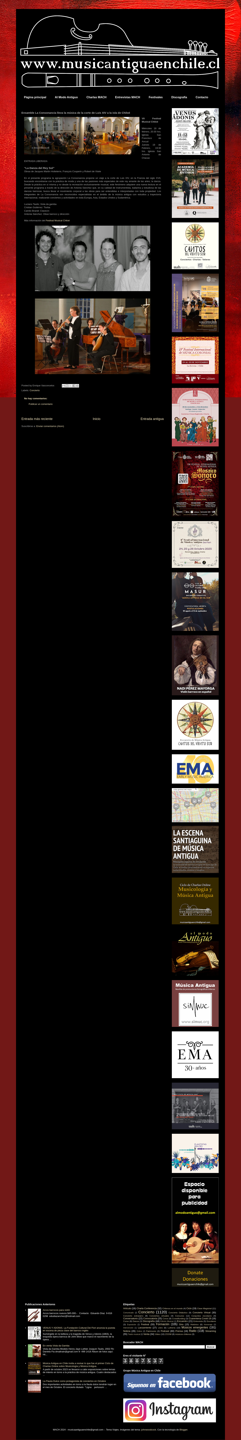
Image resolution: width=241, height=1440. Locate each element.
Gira (181, 1324)
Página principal (35, 97)
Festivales (156, 97)
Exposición (131, 1325)
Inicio (96, 419)
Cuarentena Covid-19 (200, 1318)
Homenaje (208, 1325)
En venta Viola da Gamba (56, 1345)
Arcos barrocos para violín (56, 1310)
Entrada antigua (152, 419)
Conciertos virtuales (159, 1316)
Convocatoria (150, 1318)
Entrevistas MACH (127, 97)
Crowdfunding (178, 1318)
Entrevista (198, 1321)
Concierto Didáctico (178, 1312)
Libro (160, 1327)
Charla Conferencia (147, 1308)
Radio (193, 1330)
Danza (136, 1321)
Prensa (179, 1331)
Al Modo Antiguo (66, 97)
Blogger (184, 1429)
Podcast (165, 1331)
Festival (145, 1324)
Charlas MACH (96, 97)
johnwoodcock (148, 1429)
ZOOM (168, 1334)
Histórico (194, 1324)
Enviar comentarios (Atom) (50, 426)
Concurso (179, 1316)
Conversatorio (130, 1318)
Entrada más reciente (37, 419)
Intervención (128, 1328)
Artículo (127, 1308)
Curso (126, 1321)
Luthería (171, 1327)
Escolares (211, 1321)
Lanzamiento (144, 1327)
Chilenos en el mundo (172, 1308)
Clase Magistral (204, 1308)
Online (139, 1331)
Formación (162, 1324)
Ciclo (189, 1308)
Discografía (179, 97)
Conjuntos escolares (201, 1316)
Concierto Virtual (202, 1312)
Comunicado (128, 1313)
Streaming (210, 1331)
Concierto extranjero (133, 1316)
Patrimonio (151, 1331)
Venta (146, 1334)
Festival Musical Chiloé (58, 220)
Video (157, 1334)
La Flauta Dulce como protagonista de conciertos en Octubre (74, 1381)
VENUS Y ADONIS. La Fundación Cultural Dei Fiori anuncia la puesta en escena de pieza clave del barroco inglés (79, 1329)
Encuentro (182, 1321)
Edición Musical (166, 1321)
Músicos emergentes (195, 1327)
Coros (165, 1318)
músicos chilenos (183, 1334)
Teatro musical (134, 1334)
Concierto (35, 390)
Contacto (202, 97)
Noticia (126, 1331)
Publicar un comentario (41, 404)
